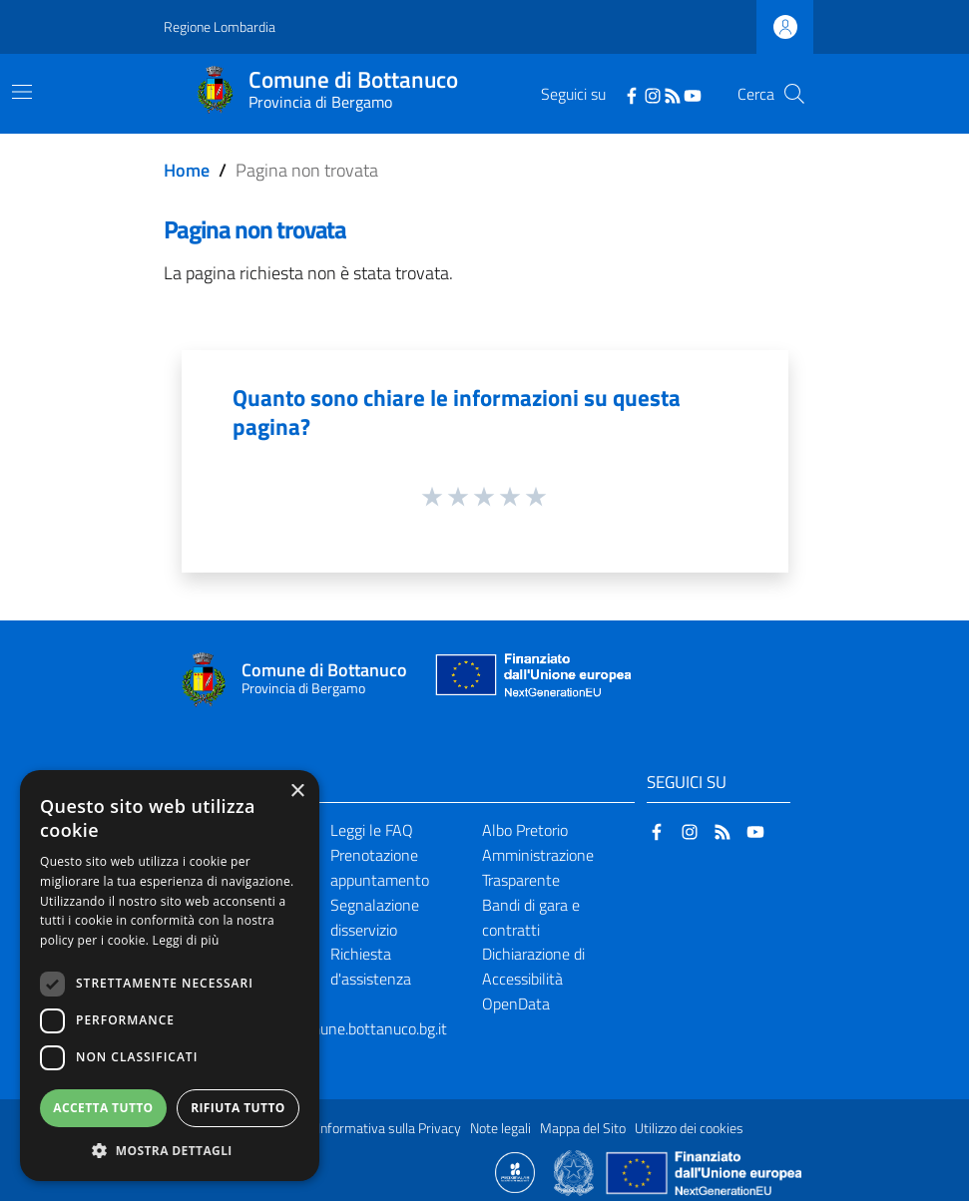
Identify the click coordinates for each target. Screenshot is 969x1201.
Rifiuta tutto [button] (238, 1107)
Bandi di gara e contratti (531, 917)
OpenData (516, 1003)
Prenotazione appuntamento (379, 867)
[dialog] (169, 975)
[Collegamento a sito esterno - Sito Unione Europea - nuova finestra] (531, 679)
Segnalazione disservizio (374, 917)
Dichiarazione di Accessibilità (533, 966)
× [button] (296, 791)
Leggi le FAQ (371, 830)
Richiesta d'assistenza (370, 966)
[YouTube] (693, 94)
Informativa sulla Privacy (389, 1128)
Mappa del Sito (583, 1128)
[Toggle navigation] (22, 92)
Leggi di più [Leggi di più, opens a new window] (186, 940)
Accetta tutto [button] (103, 1107)
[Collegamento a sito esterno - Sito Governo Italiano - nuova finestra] (575, 1171)
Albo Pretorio (525, 830)
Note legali (500, 1128)
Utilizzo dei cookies (689, 1128)
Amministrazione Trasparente (538, 867)
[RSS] (673, 94)
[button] (169, 1150)
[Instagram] (653, 94)
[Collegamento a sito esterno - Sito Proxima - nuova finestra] (515, 1171)
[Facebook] (632, 94)
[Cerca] (794, 94)
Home (187, 170)
